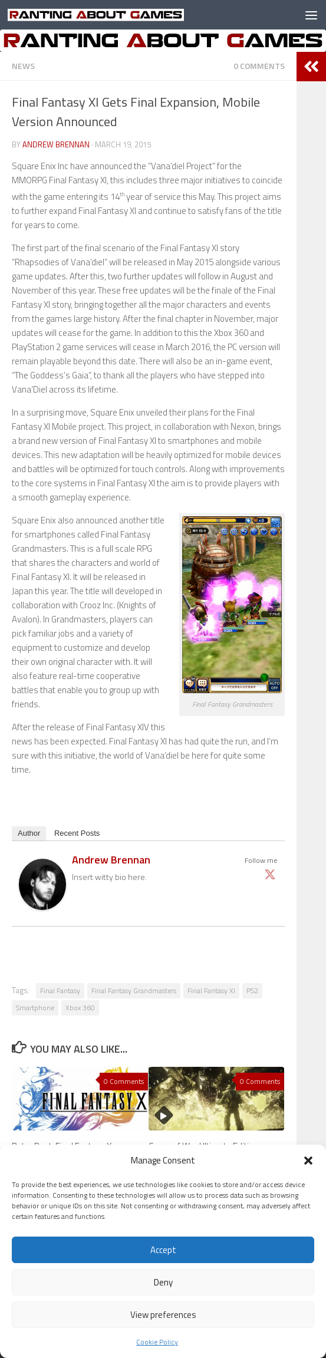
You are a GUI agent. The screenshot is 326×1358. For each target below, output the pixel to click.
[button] (308, 1160)
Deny (163, 1282)
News (23, 66)
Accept (163, 1250)
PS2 (252, 990)
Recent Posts (77, 833)
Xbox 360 (80, 1007)
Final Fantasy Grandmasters (133, 990)
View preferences (163, 1314)
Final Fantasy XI (211, 990)
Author (29, 833)
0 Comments (259, 66)
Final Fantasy (60, 990)
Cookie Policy (157, 1341)
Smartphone (35, 1007)
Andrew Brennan (56, 144)
